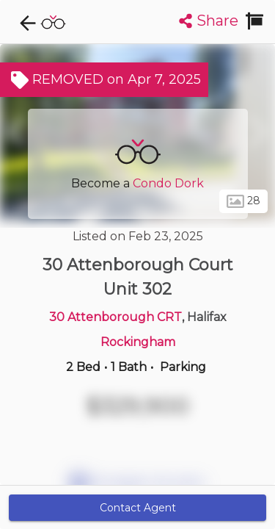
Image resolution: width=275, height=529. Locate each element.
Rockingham (137, 342)
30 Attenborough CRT (115, 317)
